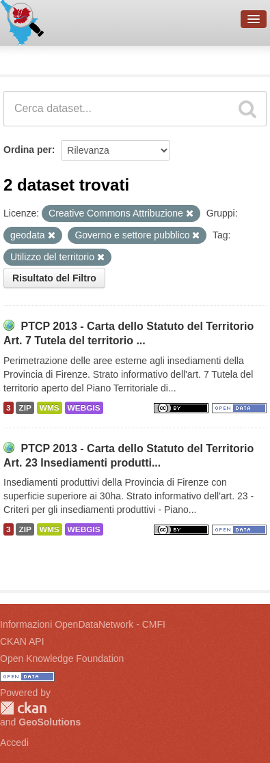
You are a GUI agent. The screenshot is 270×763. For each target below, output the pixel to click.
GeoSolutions (49, 722)
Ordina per (27, 149)
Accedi (14, 742)
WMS (49, 408)
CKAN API (22, 641)
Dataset (24, 58)
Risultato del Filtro (54, 278)
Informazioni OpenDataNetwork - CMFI (82, 624)
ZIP (24, 408)
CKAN (23, 708)
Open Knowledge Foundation (62, 658)
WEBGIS (84, 408)
